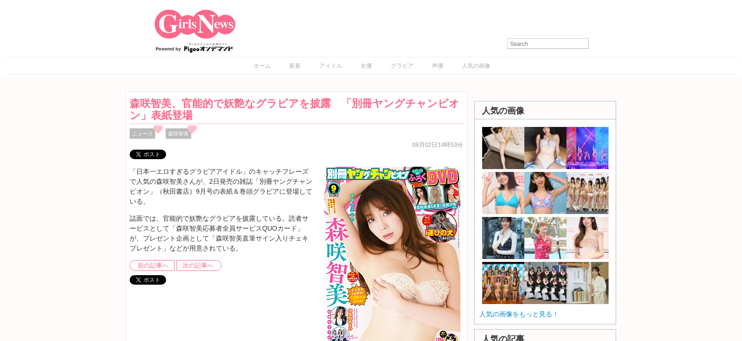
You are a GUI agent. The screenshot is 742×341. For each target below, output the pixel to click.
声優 (437, 66)
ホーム (262, 66)
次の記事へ (198, 265)
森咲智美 (178, 133)
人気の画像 (476, 66)
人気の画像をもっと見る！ (519, 314)
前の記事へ (153, 265)
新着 (294, 66)
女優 (366, 66)
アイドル (330, 66)
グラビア (402, 66)
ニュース (142, 133)
